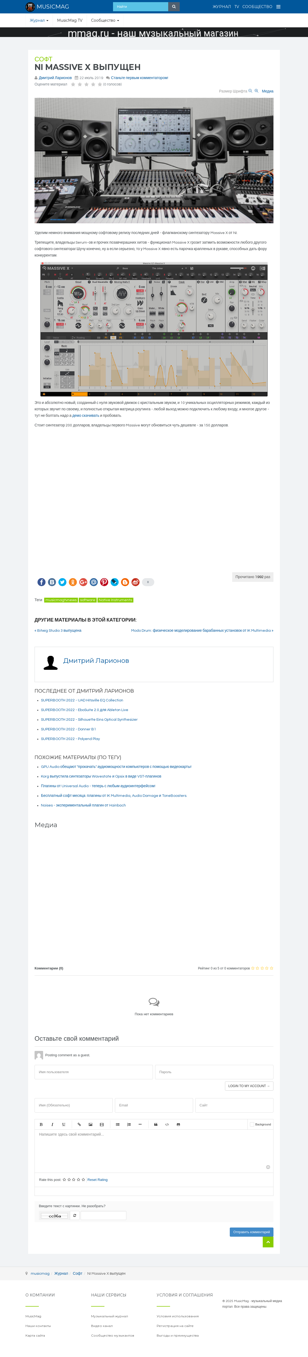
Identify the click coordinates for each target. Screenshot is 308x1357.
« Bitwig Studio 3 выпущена (58, 631)
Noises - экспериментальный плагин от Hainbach (83, 805)
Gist (178, 1124)
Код (167, 1124)
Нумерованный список (129, 1124)
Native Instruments (115, 600)
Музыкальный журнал (109, 1316)
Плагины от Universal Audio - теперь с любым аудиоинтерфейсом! (98, 786)
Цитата (156, 1124)
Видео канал (102, 1326)
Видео (102, 1124)
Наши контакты (38, 1326)
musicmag (40, 1274)
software (87, 600)
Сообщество (257, 6)
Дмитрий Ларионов (55, 78)
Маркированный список (118, 1124)
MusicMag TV (69, 20)
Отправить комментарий (251, 1232)
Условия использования (178, 1316)
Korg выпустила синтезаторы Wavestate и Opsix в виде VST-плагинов (101, 776)
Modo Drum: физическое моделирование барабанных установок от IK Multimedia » (202, 631)
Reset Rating (98, 1180)
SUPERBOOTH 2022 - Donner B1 (68, 729)
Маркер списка (140, 1124)
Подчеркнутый (63, 1124)
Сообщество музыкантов (112, 1335)
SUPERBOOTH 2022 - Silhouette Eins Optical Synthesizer (89, 720)
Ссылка (79, 1124)
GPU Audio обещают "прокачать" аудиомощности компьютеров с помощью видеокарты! (116, 767)
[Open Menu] (279, 7)
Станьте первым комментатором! (139, 78)
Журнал (222, 6)
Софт (43, 59)
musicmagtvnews (61, 600)
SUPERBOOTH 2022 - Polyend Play (70, 739)
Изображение (90, 1124)
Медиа (267, 91)
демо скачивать (85, 416)
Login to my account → (249, 1086)
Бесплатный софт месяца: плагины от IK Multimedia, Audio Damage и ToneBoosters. (114, 796)
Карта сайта (35, 1335)
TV (236, 6)
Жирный (41, 1124)
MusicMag (33, 1316)
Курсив (52, 1124)
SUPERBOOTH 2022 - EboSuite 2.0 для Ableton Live (84, 710)
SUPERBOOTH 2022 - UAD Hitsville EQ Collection (82, 700)
